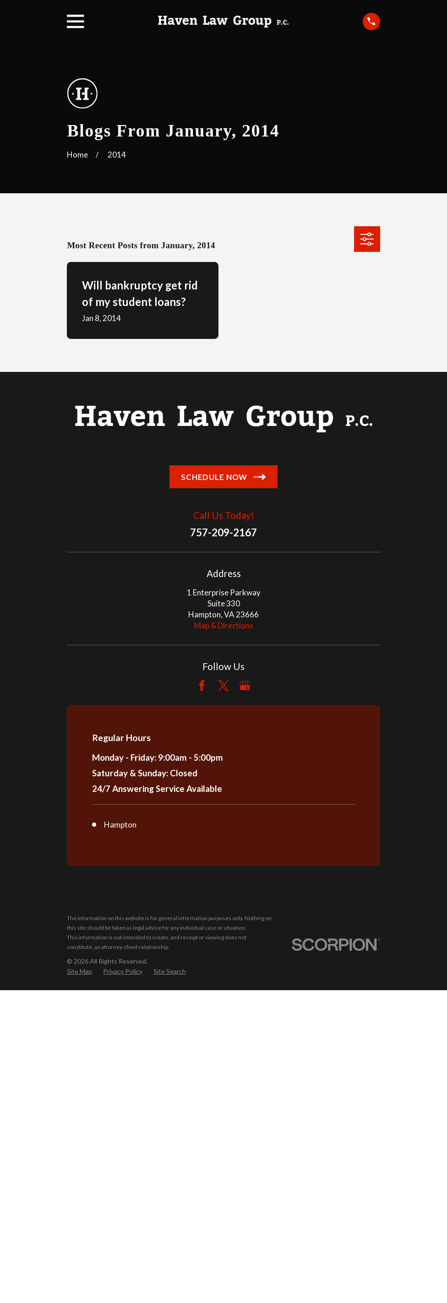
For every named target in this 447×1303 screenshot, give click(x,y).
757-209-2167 (223, 533)
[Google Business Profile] (245, 685)
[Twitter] (223, 685)
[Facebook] (201, 685)
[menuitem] (79, 971)
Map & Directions (223, 625)
